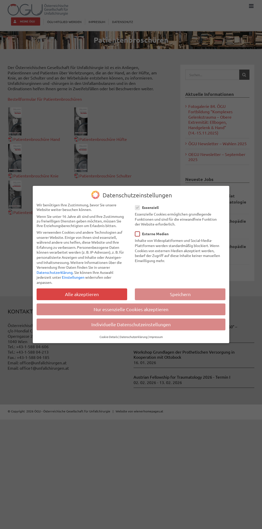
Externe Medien (154, 233)
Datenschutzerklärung (55, 272)
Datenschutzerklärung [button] (133, 337)
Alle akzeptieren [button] (82, 294)
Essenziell (149, 207)
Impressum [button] (156, 337)
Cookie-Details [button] (109, 337)
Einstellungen (73, 277)
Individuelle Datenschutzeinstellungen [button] (131, 324)
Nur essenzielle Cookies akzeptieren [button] (131, 309)
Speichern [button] (180, 294)
